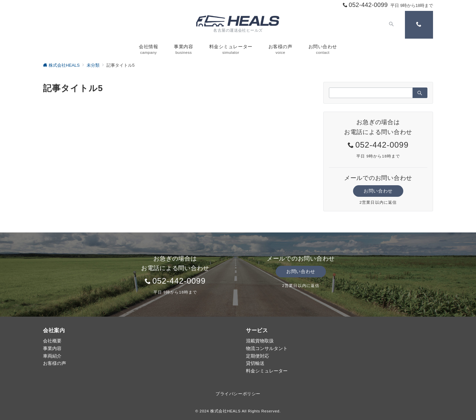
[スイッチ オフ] (390, 24)
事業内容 (52, 348)
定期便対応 (257, 356)
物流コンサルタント (267, 348)
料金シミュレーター (267, 370)
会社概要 (52, 340)
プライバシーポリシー (238, 393)
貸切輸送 (255, 363)
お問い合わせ (378, 190)
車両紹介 (52, 356)
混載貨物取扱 (260, 340)
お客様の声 (54, 363)
